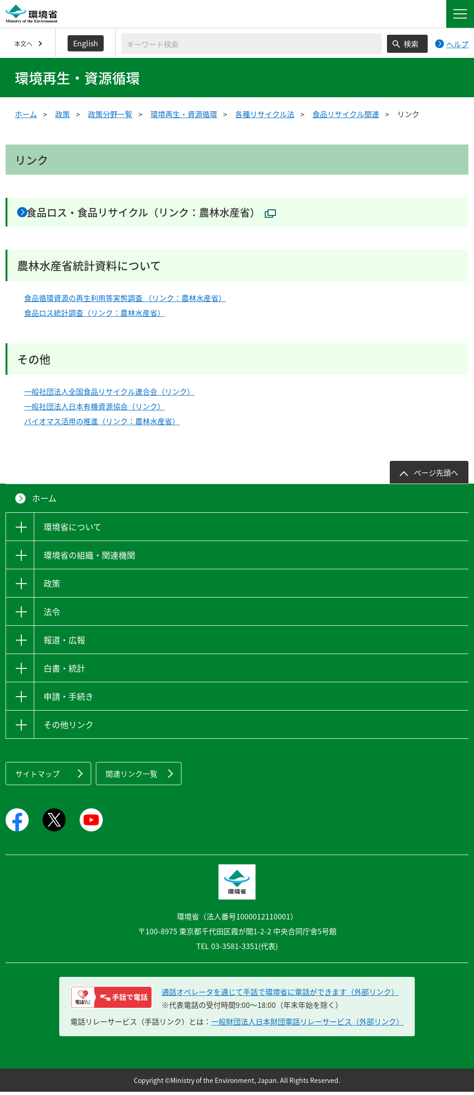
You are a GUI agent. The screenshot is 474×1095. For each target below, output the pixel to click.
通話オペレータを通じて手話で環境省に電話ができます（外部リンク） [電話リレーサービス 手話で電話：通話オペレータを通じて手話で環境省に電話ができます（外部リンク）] (280, 995)
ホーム (26, 114)
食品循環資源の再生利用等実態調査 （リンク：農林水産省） (125, 301)
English (85, 43)
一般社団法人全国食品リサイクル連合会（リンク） (109, 395)
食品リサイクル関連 (345, 114)
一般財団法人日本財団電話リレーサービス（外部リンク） (307, 1024)
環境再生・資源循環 (183, 114)
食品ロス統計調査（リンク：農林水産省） (94, 315)
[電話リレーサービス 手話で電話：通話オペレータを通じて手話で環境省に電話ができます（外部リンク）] (111, 1000)
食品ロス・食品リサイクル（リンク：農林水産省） (171, 213)
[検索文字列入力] (251, 43)
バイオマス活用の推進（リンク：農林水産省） (102, 424)
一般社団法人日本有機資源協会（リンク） (94, 409)
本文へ (23, 43)
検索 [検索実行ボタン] (411, 43)
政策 (62, 114)
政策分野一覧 (110, 114)
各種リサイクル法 (264, 114)
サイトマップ (37, 777)
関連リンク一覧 (131, 777)
